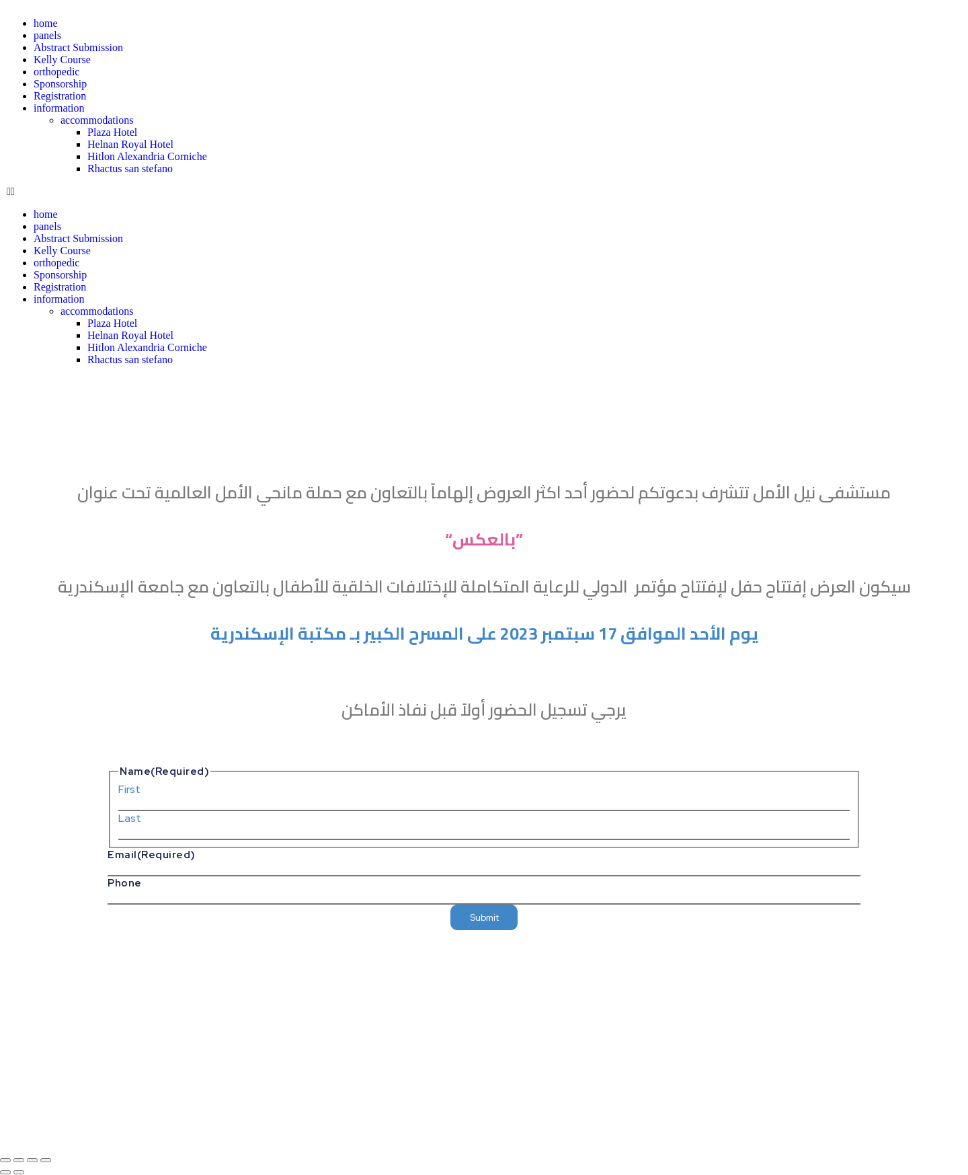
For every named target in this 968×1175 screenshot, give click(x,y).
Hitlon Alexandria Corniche (147, 156)
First (129, 789)
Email (152, 855)
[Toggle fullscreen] (18, 1160)
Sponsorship (60, 83)
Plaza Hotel (112, 132)
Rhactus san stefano (130, 168)
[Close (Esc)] (45, 1160)
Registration (60, 96)
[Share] (32, 1160)
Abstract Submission (78, 47)
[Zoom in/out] (5, 1160)
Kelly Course (62, 59)
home (46, 23)
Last (129, 818)
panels (47, 35)
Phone (125, 883)
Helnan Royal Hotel (130, 144)
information (59, 108)
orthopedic (56, 71)
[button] (242, 192)
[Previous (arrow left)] (5, 1172)
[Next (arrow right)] (18, 1172)
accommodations (97, 120)
